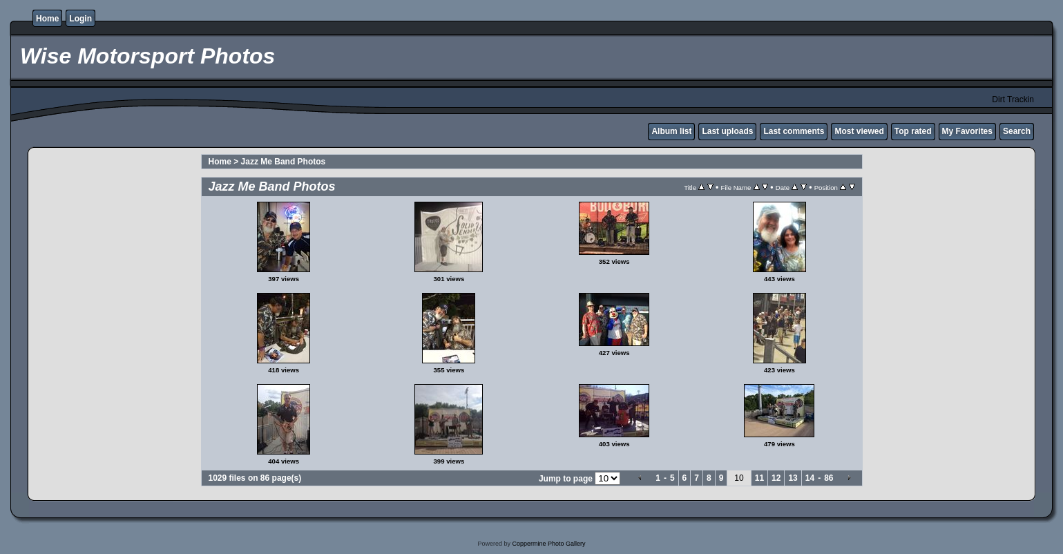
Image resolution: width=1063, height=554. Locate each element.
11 (759, 478)
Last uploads (727, 131)
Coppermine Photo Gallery (548, 543)
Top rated (913, 131)
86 (828, 478)
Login (80, 18)
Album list (671, 131)
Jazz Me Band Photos (283, 161)
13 (792, 478)
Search (1017, 131)
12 (776, 478)
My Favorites (967, 131)
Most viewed (858, 131)
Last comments (793, 131)
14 (809, 478)
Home (47, 18)
